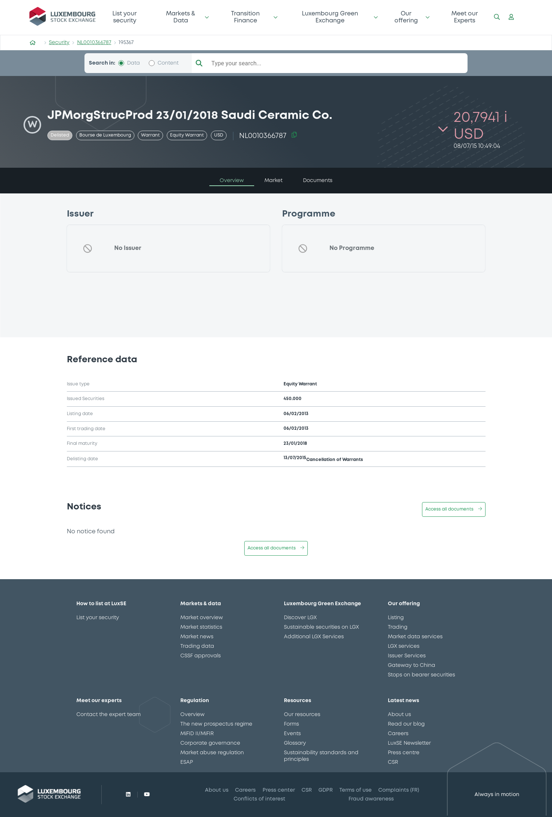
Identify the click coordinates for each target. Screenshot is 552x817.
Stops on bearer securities (421, 675)
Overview (192, 714)
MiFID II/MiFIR (197, 733)
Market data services (415, 637)
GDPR (325, 790)
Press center (279, 790)
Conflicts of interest (259, 799)
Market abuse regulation (212, 753)
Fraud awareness (371, 799)
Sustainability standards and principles (321, 756)
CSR (393, 762)
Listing (396, 618)
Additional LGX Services (314, 637)
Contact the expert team (108, 714)
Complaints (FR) (398, 790)
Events (292, 733)
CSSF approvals (200, 656)
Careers (398, 733)
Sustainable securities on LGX (321, 627)
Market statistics (201, 627)
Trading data (197, 646)
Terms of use (355, 790)
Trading (397, 627)
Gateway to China (411, 665)
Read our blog (406, 724)
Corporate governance (210, 743)
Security (59, 42)
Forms (291, 724)
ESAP (186, 762)
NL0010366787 (94, 42)
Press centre (403, 753)
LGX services (403, 646)
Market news (196, 637)
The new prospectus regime (216, 724)
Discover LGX (300, 618)
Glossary (295, 743)
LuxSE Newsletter (409, 743)
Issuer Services (407, 656)
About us (399, 714)
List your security (124, 17)
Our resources (302, 714)
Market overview (201, 618)
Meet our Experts (464, 17)
